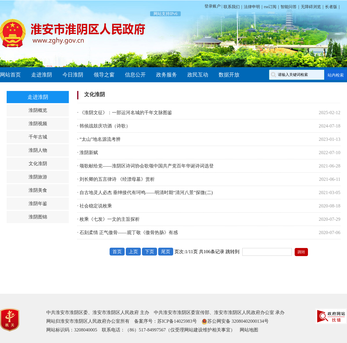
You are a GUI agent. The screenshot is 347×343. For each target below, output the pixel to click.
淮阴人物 (38, 150)
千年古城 (38, 136)
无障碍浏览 (311, 7)
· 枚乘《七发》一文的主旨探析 (108, 219)
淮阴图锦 (38, 216)
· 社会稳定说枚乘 (94, 205)
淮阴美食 (38, 190)
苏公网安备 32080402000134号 (238, 321)
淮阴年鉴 (38, 203)
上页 (133, 251)
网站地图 (249, 329)
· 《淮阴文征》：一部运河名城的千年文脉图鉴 (124, 112)
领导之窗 (104, 75)
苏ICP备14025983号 (177, 321)
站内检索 (336, 75)
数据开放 (229, 75)
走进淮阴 (41, 75)
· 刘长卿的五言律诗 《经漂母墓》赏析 (116, 179)
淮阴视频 (38, 123)
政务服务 (166, 75)
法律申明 (252, 7)
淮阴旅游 (38, 176)
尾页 (165, 251)
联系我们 (231, 7)
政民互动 (197, 75)
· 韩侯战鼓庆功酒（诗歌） (103, 125)
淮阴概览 (38, 110)
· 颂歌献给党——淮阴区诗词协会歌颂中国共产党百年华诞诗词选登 (145, 165)
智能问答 (288, 7)
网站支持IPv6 (165, 14)
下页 (149, 251)
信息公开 (135, 75)
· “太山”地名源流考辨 (99, 139)
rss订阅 (270, 7)
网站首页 (10, 75)
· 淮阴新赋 (87, 152)
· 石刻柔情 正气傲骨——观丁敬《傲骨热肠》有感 (127, 232)
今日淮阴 (72, 75)
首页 (117, 251)
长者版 (331, 7)
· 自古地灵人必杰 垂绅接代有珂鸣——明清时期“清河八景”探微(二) (145, 192)
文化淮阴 (38, 163)
